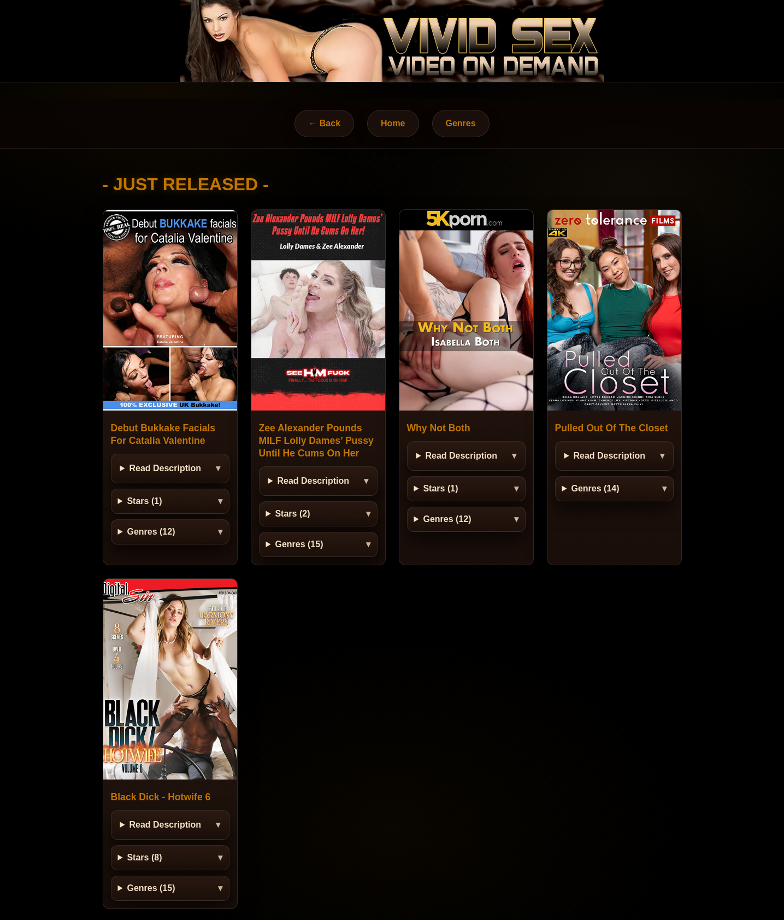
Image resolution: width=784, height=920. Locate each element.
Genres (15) (299, 544)
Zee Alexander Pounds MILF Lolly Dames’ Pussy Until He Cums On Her (316, 441)
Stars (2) (292, 513)
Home (393, 123)
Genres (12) (151, 531)
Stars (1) (144, 501)
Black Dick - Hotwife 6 (161, 797)
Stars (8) (144, 857)
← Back (324, 123)
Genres (461, 123)
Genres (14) (595, 488)
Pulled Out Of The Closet (611, 428)
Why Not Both (438, 428)
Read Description (165, 468)
